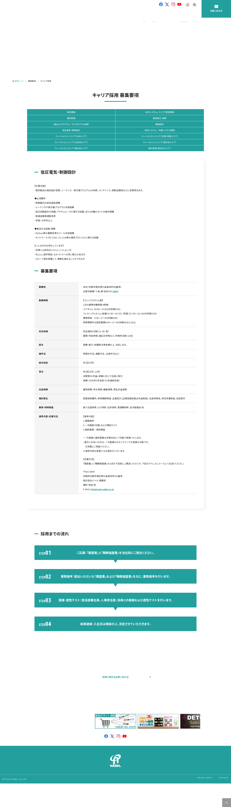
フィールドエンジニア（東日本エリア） (56, 158)
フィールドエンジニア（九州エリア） (174, 134)
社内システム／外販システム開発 (115, 134)
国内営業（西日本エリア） (115, 158)
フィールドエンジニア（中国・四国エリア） (56, 146)
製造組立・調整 (56, 123)
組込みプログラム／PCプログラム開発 (115, 123)
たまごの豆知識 (174, 13)
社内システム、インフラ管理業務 (115, 111)
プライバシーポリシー (201, 802)
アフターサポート (151, 13)
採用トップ (17, 76)
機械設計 (174, 123)
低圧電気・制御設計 (56, 134)
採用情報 (193, 13)
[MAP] (115, 304)
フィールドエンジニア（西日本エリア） (174, 146)
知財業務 (56, 111)
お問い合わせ (216, 8)
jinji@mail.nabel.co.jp (103, 502)
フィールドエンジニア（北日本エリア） (115, 146)
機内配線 (174, 111)
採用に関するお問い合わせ (115, 695)
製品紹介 (130, 13)
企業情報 (114, 13)
